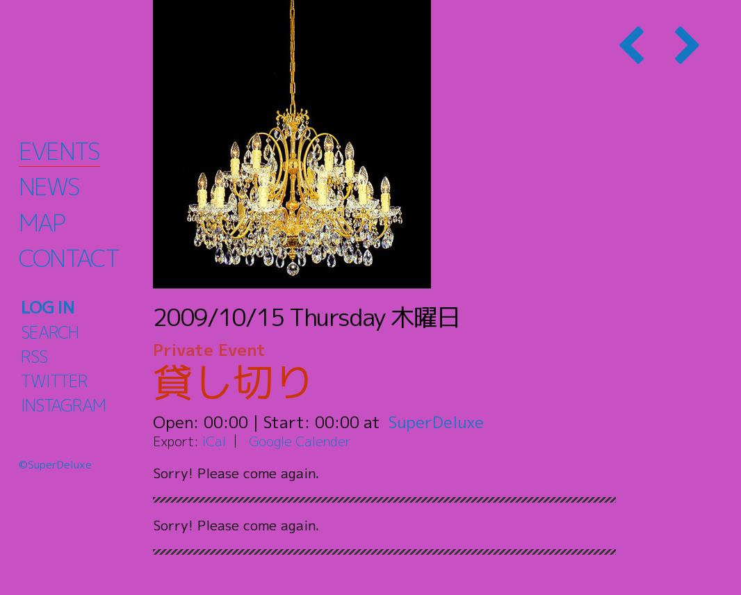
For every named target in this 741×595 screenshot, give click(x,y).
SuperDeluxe (436, 422)
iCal (214, 441)
